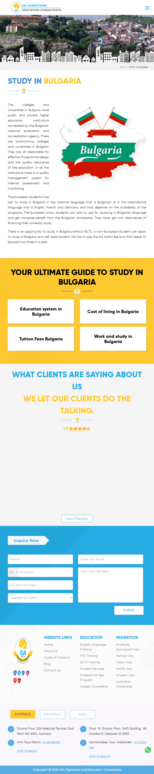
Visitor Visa (124, 662)
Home (123, 67)
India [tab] (82, 714)
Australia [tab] (23, 714)
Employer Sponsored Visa (127, 647)
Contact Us (52, 670)
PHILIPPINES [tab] (52, 714)
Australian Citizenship (124, 684)
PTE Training (89, 656)
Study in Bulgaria (138, 67)
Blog (47, 664)
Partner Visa (124, 656)
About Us (50, 651)
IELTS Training (90, 662)
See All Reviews (77, 518)
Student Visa (125, 675)
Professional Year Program (92, 677)
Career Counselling (94, 686)
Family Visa (124, 669)
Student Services (92, 669)
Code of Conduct (57, 657)
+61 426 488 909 (51, 742)
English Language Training (93, 647)
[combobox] (13, 572)
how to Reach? (27, 750)
